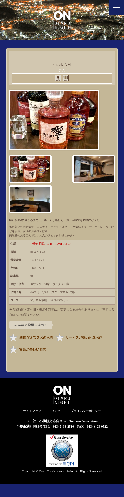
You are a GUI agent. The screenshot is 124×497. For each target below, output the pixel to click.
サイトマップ (32, 423)
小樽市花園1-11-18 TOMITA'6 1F (50, 256)
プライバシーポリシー (86, 423)
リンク (55, 423)
